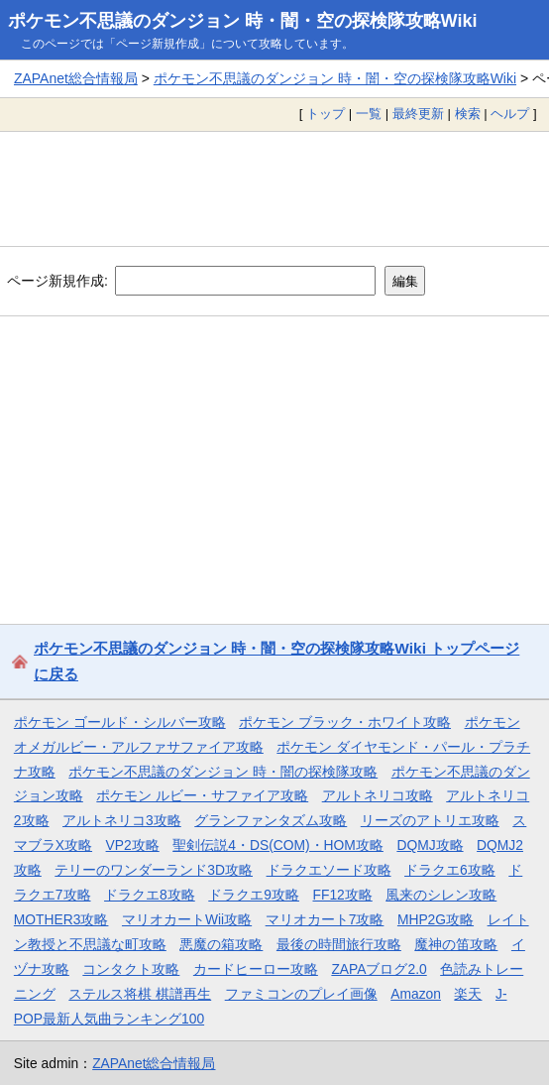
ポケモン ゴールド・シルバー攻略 (120, 722)
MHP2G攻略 (435, 919)
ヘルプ (510, 113)
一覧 (369, 113)
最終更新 (418, 113)
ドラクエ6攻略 (449, 870)
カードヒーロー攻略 (255, 969)
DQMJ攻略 (429, 845)
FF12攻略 (342, 895)
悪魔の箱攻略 (221, 944)
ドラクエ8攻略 (149, 895)
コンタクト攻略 (130, 969)
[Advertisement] (274, 188)
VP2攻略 (133, 845)
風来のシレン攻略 (440, 895)
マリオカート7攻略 (325, 919)
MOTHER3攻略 (61, 919)
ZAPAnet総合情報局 (76, 78)
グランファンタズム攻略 (270, 820)
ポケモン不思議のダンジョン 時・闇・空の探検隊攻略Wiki (243, 21)
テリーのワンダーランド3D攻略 (154, 870)
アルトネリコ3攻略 (121, 820)
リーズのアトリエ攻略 (430, 820)
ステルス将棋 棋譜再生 (139, 994)
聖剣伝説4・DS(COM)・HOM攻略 (278, 845)
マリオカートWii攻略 (187, 919)
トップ (325, 113)
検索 (468, 113)
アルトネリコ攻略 (377, 795)
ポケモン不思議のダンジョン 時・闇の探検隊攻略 (223, 772)
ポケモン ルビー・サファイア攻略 (202, 795)
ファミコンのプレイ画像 (301, 994)
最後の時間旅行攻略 (338, 944)
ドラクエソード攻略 (329, 870)
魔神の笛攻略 (455, 944)
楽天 (468, 994)
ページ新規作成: (57, 281)
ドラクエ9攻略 (253, 895)
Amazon (415, 994)
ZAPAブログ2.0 (378, 969)
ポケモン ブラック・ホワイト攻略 (345, 722)
